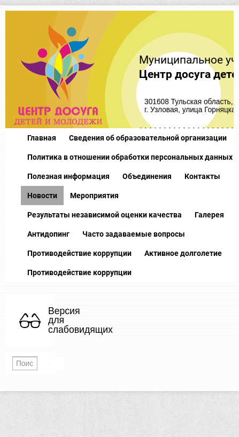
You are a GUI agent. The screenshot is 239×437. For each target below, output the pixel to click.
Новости (42, 195)
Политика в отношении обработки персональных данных (130, 157)
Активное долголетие (183, 253)
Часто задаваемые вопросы (133, 234)
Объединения (147, 176)
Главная (41, 138)
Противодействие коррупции (79, 253)
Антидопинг (48, 234)
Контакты (202, 176)
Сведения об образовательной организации (148, 138)
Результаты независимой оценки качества (104, 214)
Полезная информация (68, 176)
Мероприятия (94, 195)
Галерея (209, 214)
